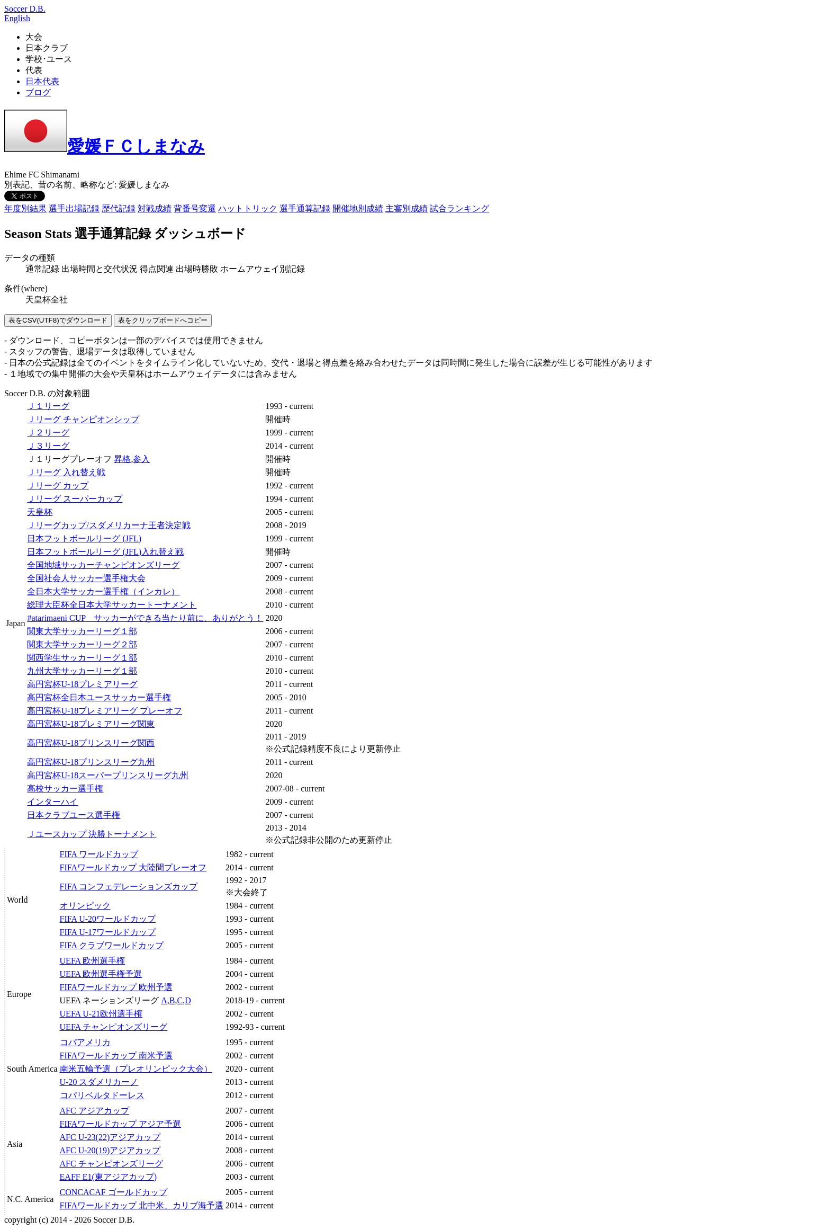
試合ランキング (459, 208)
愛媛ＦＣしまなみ (104, 146)
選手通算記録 (304, 208)
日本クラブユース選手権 (73, 815)
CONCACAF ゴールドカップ (113, 1192)
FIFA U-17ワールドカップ (108, 932)
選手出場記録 (74, 208)
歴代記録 (119, 208)
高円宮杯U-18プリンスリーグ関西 (91, 742)
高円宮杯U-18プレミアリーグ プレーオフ (104, 710)
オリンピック (85, 905)
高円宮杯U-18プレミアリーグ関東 (91, 723)
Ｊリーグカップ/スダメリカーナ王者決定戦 (108, 525)
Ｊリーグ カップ (57, 485)
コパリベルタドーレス (102, 1095)
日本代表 (42, 81)
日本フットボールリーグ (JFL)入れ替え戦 (105, 551)
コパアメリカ (85, 1042)
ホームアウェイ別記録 (262, 268)
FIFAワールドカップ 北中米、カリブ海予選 (142, 1205)
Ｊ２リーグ (48, 432)
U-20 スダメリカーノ (99, 1081)
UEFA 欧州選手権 (92, 960)
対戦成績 (155, 208)
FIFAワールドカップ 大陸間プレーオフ (133, 867)
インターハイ (52, 801)
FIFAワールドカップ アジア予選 (121, 1123)
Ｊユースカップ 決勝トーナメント (91, 834)
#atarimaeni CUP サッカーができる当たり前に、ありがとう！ (145, 617)
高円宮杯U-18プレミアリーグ (82, 684)
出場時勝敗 (197, 268)
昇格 (122, 459)
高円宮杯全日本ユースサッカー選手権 (99, 697)
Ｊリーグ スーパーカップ (74, 498)
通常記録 (42, 268)
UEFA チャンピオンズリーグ (114, 1026)
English (17, 18)
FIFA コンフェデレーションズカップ (129, 886)
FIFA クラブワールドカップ (112, 945)
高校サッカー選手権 (65, 788)
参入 (141, 459)
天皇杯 (39, 511)
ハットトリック (247, 208)
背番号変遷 (195, 208)
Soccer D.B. (25, 8)
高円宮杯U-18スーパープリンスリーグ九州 (107, 775)
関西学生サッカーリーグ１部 (82, 657)
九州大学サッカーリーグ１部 (82, 670)
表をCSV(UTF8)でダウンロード (57, 320)
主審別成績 (406, 208)
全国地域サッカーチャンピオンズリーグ (103, 564)
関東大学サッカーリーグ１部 (82, 631)
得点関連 (157, 268)
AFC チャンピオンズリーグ (111, 1163)
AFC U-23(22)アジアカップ (110, 1137)
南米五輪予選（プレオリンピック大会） (136, 1068)
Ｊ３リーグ (48, 445)
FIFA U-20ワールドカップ (108, 918)
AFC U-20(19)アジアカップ (110, 1150)
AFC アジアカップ (94, 1110)
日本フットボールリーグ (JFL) (84, 538)
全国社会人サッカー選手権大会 (86, 578)
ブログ (38, 92)
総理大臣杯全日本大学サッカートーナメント (111, 604)
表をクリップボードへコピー (163, 320)
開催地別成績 (357, 208)
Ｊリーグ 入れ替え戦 (66, 472)
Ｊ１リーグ (48, 406)
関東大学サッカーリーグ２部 (82, 644)
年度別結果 (25, 208)
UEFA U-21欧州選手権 (101, 1013)
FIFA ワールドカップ (99, 854)
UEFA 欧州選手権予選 (101, 973)
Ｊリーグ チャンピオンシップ (83, 419)
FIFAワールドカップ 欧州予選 (116, 987)
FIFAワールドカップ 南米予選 (116, 1055)
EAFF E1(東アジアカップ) (108, 1176)
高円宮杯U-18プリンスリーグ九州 (91, 762)
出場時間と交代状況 (99, 268)
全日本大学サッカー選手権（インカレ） (103, 591)
